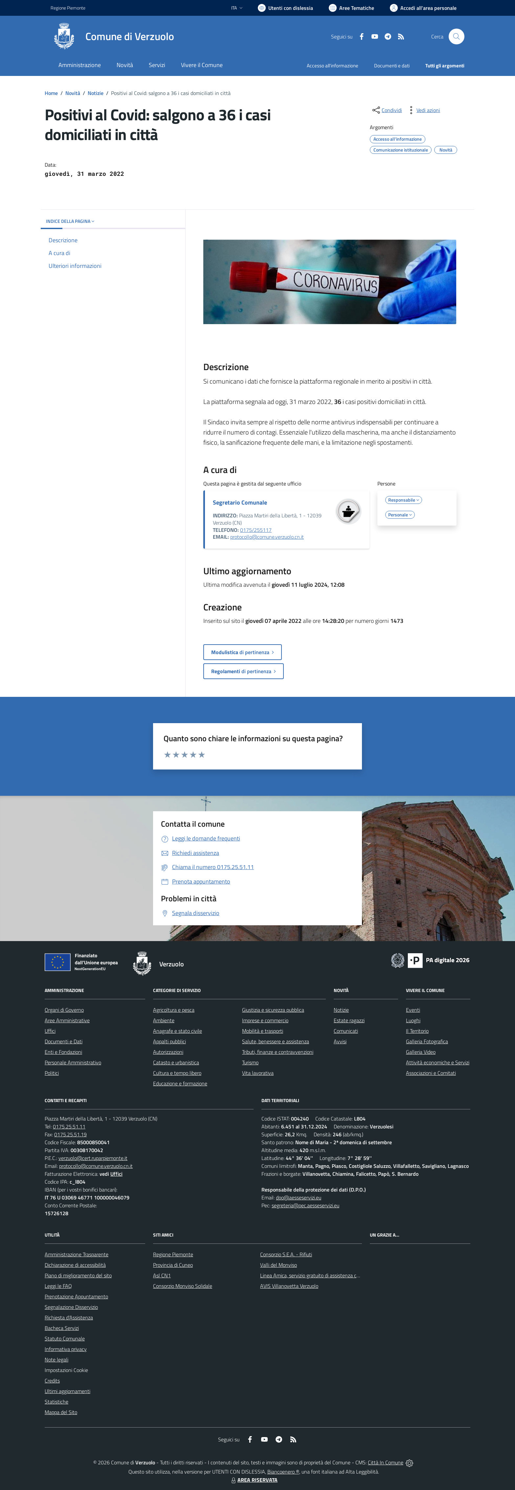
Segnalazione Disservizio (71, 1307)
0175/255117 (256, 530)
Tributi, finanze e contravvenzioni (277, 1052)
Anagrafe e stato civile (177, 1031)
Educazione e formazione (180, 1083)
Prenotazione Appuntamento (76, 1296)
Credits (52, 1380)
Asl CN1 (162, 1275)
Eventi (413, 1010)
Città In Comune (385, 1462)
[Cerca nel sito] (456, 36)
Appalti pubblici (169, 1041)
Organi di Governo (64, 1010)
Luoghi (413, 1020)
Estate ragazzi (349, 1020)
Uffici (50, 1031)
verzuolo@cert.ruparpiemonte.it (92, 1158)
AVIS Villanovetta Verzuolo (289, 1286)
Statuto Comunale (65, 1338)
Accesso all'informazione (332, 65)
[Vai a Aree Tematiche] (351, 8)
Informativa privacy (66, 1349)
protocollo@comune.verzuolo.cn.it (267, 537)
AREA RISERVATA (254, 1480)
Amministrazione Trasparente (76, 1254)
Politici (52, 1073)
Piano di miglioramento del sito (78, 1275)
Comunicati (346, 1031)
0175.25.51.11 (69, 1126)
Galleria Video (421, 1052)
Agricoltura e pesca (173, 1010)
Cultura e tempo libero (177, 1073)
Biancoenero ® (283, 1472)
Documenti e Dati (63, 1041)
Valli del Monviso (278, 1265)
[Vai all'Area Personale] (423, 8)
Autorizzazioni (168, 1052)
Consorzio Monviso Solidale (182, 1286)
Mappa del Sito (61, 1412)
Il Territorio (417, 1031)
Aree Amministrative (67, 1020)
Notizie (95, 93)
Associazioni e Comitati (431, 1073)
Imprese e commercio (265, 1020)
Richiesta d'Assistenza (69, 1317)
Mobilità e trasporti (262, 1031)
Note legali (56, 1359)
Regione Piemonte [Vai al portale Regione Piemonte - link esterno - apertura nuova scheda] (68, 7)
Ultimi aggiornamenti (67, 1391)
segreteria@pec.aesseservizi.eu (305, 1205)
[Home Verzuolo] (112, 36)
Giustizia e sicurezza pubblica (273, 1010)
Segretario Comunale (240, 502)
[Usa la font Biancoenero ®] (285, 8)
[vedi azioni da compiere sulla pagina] (423, 110)
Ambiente (163, 1020)
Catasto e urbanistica (176, 1062)
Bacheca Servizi (62, 1328)
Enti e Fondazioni (63, 1052)
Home (51, 93)
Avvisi (340, 1041)
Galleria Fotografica (427, 1041)
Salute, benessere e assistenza (275, 1041)
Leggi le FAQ (58, 1286)
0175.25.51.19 (70, 1134)
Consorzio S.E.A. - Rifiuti (286, 1254)
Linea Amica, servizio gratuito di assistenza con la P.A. (318, 1275)
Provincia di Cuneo (173, 1265)
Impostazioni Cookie (66, 1370)
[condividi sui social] (386, 110)
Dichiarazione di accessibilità (75, 1265)
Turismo (250, 1062)
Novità (72, 93)
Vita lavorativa (258, 1073)
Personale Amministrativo (73, 1062)
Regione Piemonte (173, 1254)
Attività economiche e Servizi (437, 1062)
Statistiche (56, 1402)
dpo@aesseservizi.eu (298, 1197)
